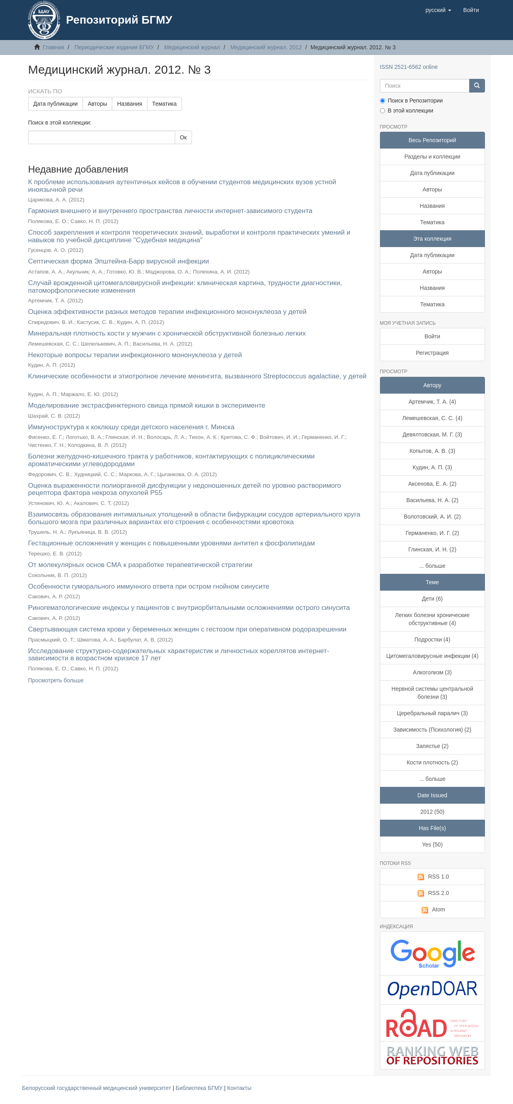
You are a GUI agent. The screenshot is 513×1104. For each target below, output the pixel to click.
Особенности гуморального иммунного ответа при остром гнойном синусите (148, 586)
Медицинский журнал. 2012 (266, 47)
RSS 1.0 (432, 877)
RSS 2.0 (432, 893)
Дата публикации (55, 104)
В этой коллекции (406, 110)
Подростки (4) (432, 639)
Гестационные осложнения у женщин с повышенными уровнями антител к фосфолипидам (171, 543)
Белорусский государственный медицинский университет (97, 1088)
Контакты (239, 1088)
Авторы (97, 104)
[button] (438, 10)
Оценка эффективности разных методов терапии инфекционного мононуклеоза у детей (167, 312)
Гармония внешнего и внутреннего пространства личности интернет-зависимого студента (170, 211)
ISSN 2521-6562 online (409, 67)
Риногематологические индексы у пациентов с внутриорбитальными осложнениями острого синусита (189, 607)
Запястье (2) (432, 746)
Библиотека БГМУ (200, 1088)
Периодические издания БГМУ (114, 47)
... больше (432, 566)
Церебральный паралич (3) (432, 713)
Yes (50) (432, 844)
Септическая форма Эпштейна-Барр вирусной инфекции (118, 261)
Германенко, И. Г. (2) (432, 533)
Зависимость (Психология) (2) (432, 729)
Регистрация (432, 353)
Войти (432, 336)
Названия (129, 104)
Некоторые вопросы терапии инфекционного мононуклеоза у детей (135, 355)
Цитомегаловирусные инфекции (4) (432, 656)
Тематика (164, 104)
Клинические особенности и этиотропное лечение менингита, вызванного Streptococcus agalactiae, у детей (197, 376)
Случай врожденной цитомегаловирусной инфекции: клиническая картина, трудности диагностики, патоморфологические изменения (185, 286)
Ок (183, 137)
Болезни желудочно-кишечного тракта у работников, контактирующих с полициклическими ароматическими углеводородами (171, 460)
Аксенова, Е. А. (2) (432, 484)
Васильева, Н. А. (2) (432, 500)
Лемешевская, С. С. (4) (432, 418)
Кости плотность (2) (432, 762)
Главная (53, 47)
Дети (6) (432, 598)
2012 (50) (432, 811)
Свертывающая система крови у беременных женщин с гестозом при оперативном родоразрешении (187, 629)
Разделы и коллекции (432, 156)
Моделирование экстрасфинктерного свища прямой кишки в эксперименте (146, 405)
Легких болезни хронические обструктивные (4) (432, 619)
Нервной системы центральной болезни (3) (432, 693)
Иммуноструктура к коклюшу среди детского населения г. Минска (131, 427)
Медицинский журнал (192, 47)
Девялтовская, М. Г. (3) (432, 434)
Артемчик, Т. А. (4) (432, 401)
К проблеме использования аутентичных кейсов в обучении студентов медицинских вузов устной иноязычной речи (182, 185)
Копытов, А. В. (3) (432, 451)
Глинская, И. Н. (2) (432, 549)
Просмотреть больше (56, 680)
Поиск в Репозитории (411, 100)
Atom (432, 909)
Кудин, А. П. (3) (432, 467)
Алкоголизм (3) (432, 672)
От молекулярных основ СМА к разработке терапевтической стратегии (140, 565)
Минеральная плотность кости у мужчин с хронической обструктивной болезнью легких (167, 333)
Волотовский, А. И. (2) (432, 516)
